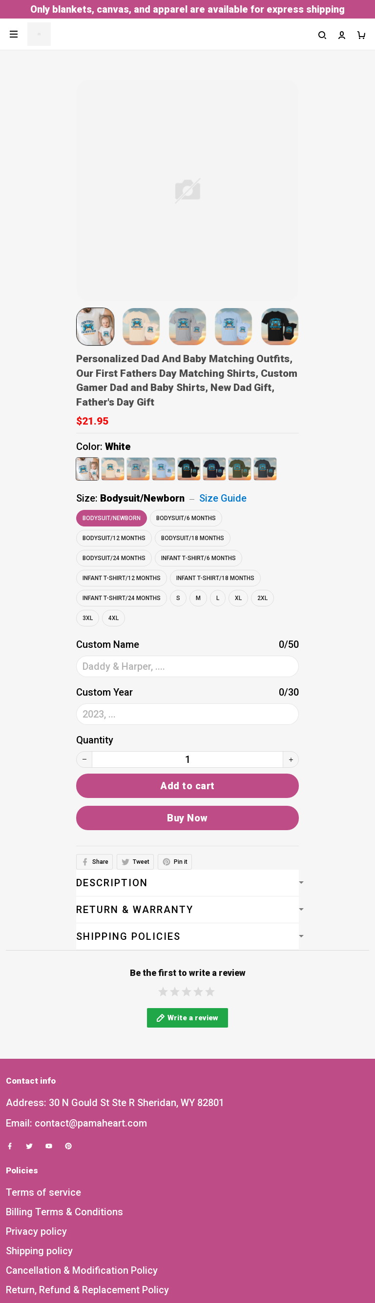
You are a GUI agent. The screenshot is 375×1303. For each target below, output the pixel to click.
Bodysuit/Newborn (142, 498)
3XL (88, 618)
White (118, 446)
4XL (113, 618)
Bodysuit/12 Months (114, 538)
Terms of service (43, 1203)
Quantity (94, 740)
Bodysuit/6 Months (186, 518)
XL (238, 598)
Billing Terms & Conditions (64, 1222)
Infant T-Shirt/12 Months (122, 578)
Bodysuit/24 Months (114, 558)
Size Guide (223, 498)
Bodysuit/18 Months (192, 538)
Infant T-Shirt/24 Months (122, 598)
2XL (262, 598)
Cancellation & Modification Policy (82, 1281)
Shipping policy (39, 1261)
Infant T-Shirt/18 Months (215, 578)
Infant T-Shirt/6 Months (198, 558)
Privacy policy (36, 1242)
